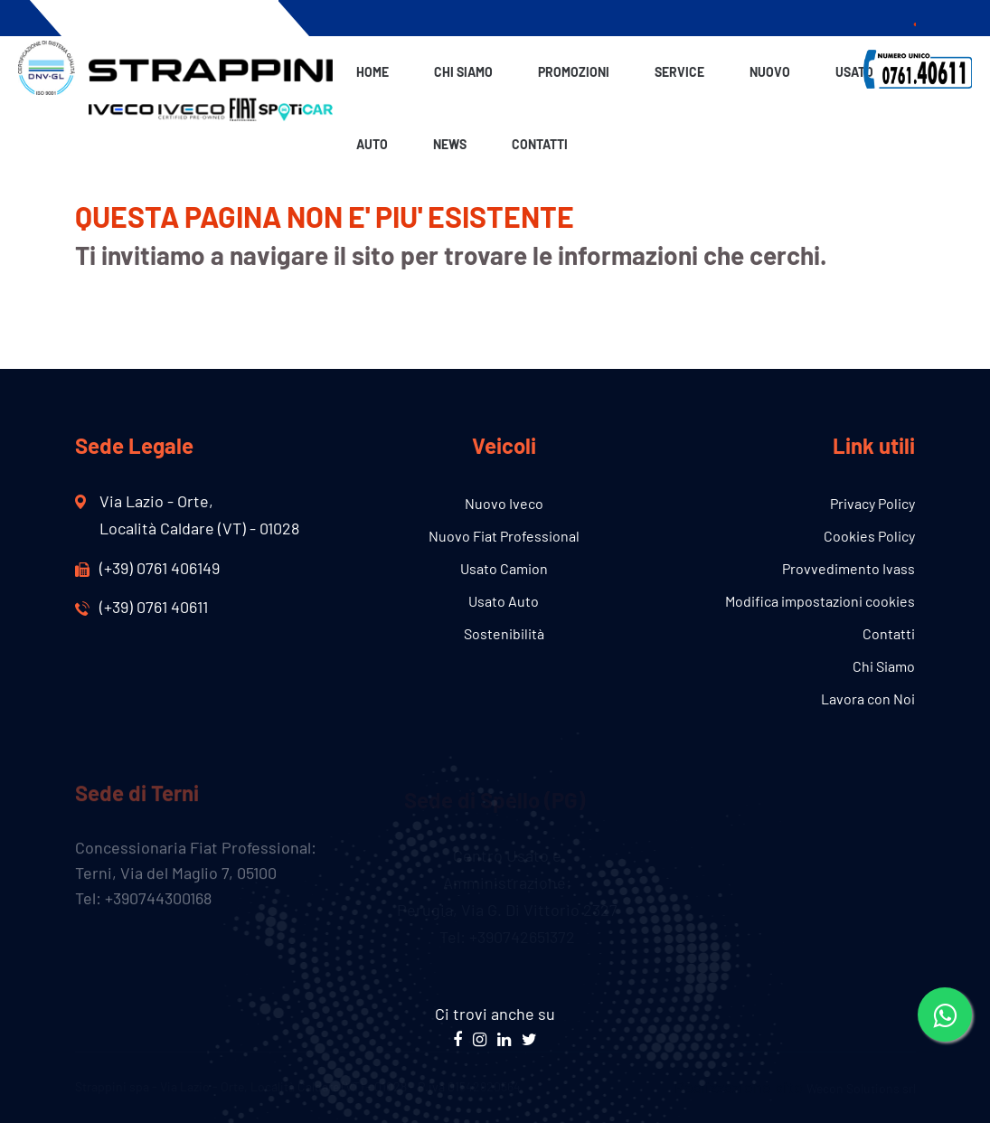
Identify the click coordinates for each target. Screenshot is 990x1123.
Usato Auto (503, 600)
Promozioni (573, 72)
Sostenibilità (504, 633)
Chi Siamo (463, 72)
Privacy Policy (872, 503)
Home (372, 72)
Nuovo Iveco (504, 503)
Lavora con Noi (868, 698)
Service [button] (679, 72)
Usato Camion (504, 568)
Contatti (540, 144)
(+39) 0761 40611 (141, 607)
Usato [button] (854, 72)
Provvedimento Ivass (848, 568)
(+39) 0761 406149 (147, 568)
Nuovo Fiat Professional (504, 535)
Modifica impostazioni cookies (820, 600)
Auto (372, 144)
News (450, 144)
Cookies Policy (869, 535)
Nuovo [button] (770, 72)
